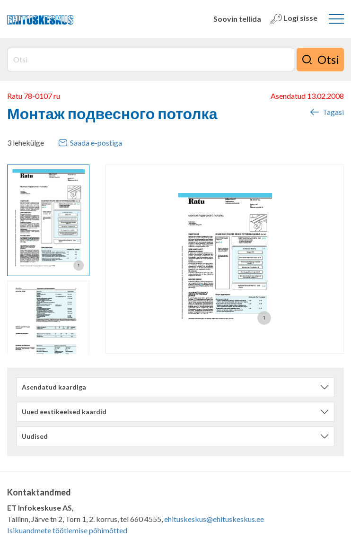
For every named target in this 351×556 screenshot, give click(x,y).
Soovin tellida (237, 18)
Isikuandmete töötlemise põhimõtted (67, 530)
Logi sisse (294, 19)
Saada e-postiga (90, 143)
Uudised (35, 436)
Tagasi (326, 112)
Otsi (320, 59)
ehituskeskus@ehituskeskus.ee (214, 518)
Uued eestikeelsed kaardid (64, 412)
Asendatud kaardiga (54, 387)
